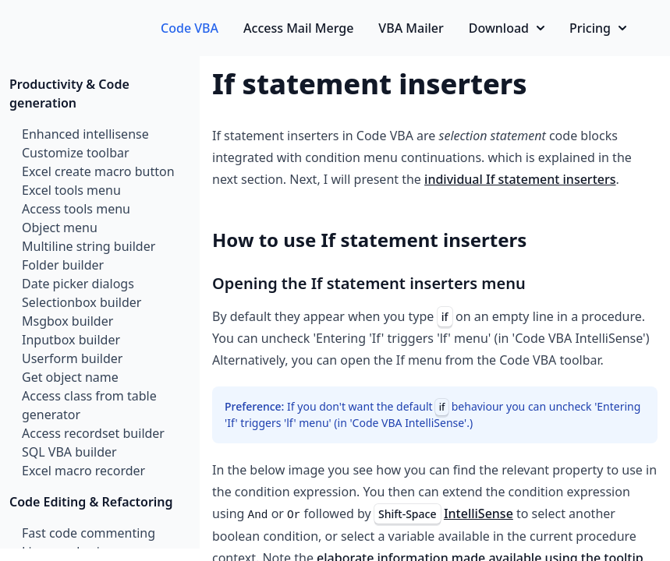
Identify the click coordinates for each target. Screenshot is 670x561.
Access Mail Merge (298, 28)
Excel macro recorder (83, 470)
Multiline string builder (88, 246)
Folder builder (63, 264)
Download (506, 28)
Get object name (70, 377)
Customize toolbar (75, 152)
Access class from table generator (89, 405)
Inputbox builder (71, 339)
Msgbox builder (67, 321)
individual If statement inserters (519, 179)
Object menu (59, 227)
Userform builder (72, 358)
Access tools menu (76, 208)
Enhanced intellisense (85, 134)
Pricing (597, 28)
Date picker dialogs (78, 283)
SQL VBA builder (69, 451)
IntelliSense (478, 513)
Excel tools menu (71, 190)
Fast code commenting (88, 533)
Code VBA (189, 28)
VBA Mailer (410, 28)
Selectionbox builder (81, 302)
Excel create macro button (98, 171)
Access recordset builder (93, 433)
